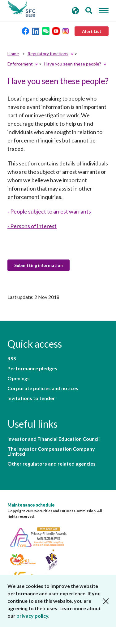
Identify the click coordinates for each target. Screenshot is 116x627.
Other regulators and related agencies (51, 463)
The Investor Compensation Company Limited (51, 451)
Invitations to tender (31, 398)
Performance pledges (32, 368)
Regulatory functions (48, 53)
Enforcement (20, 63)
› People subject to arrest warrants (49, 211)
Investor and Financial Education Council (53, 438)
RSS (11, 358)
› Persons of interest (32, 226)
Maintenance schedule (31, 504)
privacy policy (32, 616)
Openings (18, 378)
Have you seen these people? (72, 63)
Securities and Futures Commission (21, 9)
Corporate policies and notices (42, 388)
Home (13, 53)
